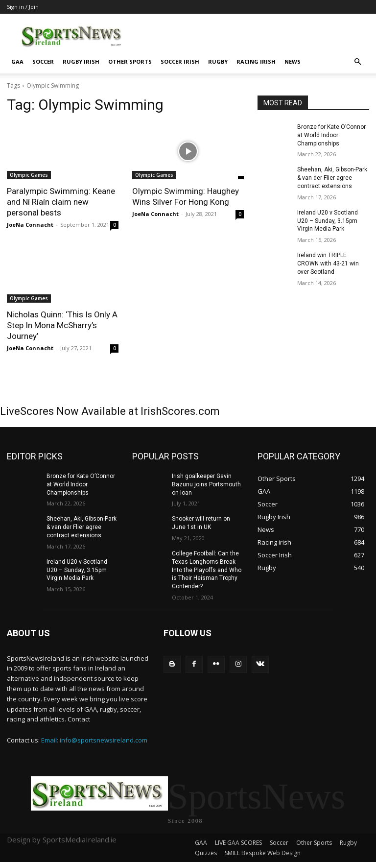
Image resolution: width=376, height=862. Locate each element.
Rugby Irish (81, 61)
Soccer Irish (180, 61)
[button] (357, 62)
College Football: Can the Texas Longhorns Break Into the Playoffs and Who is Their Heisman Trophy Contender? (206, 570)
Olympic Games (29, 174)
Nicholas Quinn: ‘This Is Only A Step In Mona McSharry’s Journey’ (62, 325)
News (292, 61)
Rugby (218, 61)
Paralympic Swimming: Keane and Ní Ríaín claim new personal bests (61, 201)
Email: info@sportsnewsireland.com (94, 740)
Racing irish (256, 61)
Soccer (43, 61)
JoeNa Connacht (30, 224)
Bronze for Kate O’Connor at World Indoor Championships (331, 135)
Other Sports (130, 61)
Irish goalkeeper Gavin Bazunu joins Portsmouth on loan (206, 484)
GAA (17, 61)
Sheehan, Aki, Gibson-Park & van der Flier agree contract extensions (332, 178)
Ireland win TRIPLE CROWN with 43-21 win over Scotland (328, 263)
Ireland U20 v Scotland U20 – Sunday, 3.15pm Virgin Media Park (327, 221)
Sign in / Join (23, 6)
